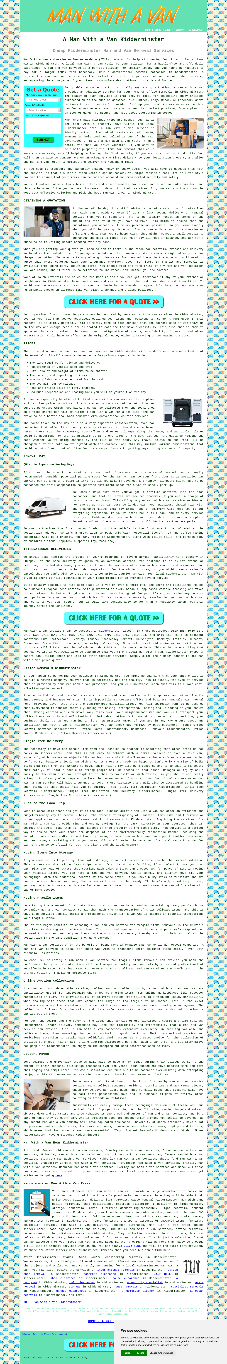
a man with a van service (124, 128)
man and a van (53, 1122)
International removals (116, 1269)
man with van (84, 212)
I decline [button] (140, 1353)
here (59, 1175)
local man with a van (132, 836)
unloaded (183, 528)
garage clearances (71, 1290)
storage (75, 1286)
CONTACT (180, 30)
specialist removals (187, 1286)
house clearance (125, 1278)
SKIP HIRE (162, 1274)
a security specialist (145, 1282)
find (35, 1150)
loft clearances (82, 1282)
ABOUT (168, 30)
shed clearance (63, 1278)
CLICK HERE (132, 1246)
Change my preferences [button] (161, 1353)
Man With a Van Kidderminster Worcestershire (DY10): (67, 59)
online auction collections (101, 1041)
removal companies (183, 944)
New (35, 1334)
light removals (174, 1208)
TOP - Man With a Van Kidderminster (52, 1302)
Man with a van (36, 630)
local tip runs (173, 1233)
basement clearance (100, 1274)
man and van (179, 1081)
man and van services (105, 1171)
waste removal (142, 1199)
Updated (63, 1334)
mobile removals (65, 1204)
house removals (36, 1233)
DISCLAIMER (195, 30)
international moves (84, 1237)
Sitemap (26, 1334)
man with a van (90, 63)
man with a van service (134, 860)
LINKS (158, 30)
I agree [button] (127, 1353)
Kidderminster (110, 630)
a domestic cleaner (138, 1290)
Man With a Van (48, 1334)
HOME (148, 30)
